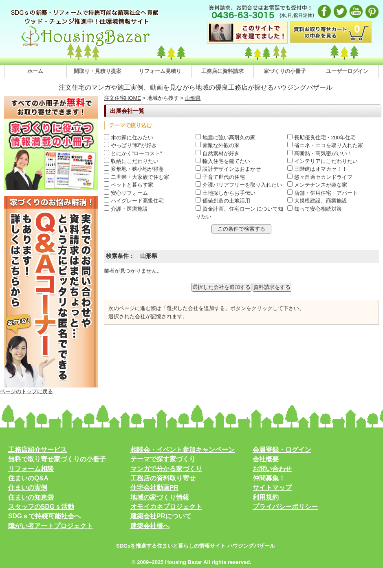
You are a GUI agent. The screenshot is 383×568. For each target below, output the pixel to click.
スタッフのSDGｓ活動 (41, 506)
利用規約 (266, 497)
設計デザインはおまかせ (228, 169)
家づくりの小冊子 (285, 71)
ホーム (35, 71)
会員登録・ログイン (282, 449)
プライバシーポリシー (285, 506)
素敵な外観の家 (218, 145)
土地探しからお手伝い (225, 193)
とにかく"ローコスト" (133, 153)
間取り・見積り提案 (97, 71)
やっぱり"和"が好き (130, 145)
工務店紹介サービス (37, 449)
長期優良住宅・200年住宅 (321, 137)
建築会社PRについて (161, 516)
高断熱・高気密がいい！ (319, 153)
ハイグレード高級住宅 (134, 201)
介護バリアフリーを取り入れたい (239, 185)
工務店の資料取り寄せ (163, 478)
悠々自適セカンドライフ (319, 177)
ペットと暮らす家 (128, 185)
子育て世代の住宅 (220, 177)
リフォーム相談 (31, 468)
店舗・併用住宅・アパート (322, 193)
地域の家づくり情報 (159, 497)
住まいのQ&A (28, 478)
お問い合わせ (272, 468)
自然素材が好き (218, 153)
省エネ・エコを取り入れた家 (325, 145)
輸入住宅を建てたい (223, 161)
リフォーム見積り (160, 71)
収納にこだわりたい (131, 161)
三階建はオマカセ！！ (317, 169)
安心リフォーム (126, 193)
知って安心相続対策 (314, 209)
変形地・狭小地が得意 (134, 169)
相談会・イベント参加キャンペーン (182, 449)
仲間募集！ (269, 478)
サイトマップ (272, 487)
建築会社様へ (149, 525)
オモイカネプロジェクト (166, 506)
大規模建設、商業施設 (317, 201)
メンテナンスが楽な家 (317, 185)
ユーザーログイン (347, 71)
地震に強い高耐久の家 (225, 137)
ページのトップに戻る (26, 391)
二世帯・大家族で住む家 (136, 177)
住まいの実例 (27, 487)
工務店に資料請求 (222, 71)
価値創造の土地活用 (223, 201)
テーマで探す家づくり (163, 459)
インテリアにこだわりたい (322, 161)
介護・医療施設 (126, 209)
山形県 (192, 98)
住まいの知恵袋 (31, 497)
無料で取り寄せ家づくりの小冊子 (57, 459)
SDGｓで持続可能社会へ (44, 516)
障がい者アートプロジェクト (50, 525)
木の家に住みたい (128, 137)
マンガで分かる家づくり (166, 468)
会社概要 (266, 459)
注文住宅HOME (122, 98)
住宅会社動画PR (154, 487)
